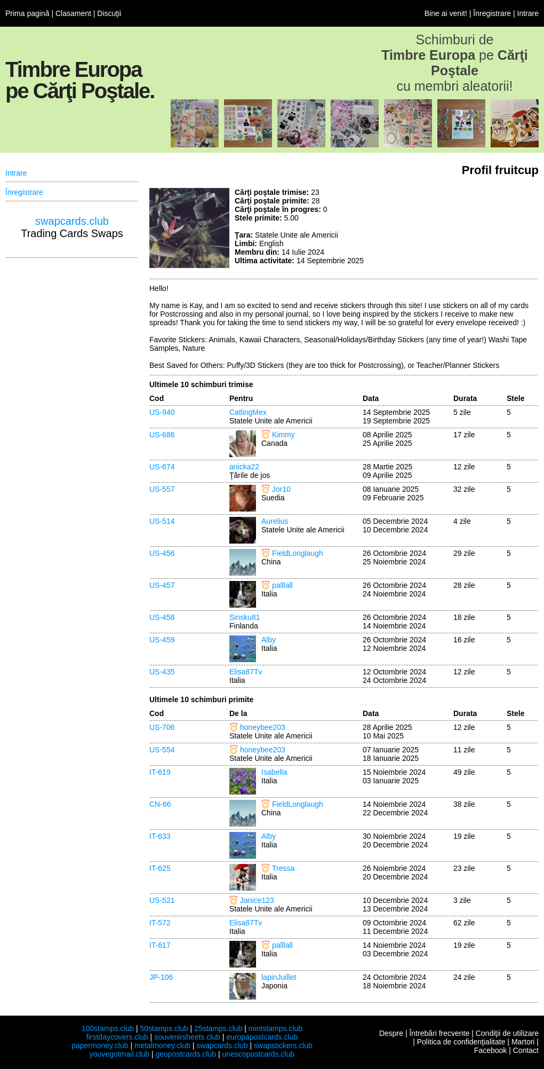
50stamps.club (164, 1028)
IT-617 (160, 945)
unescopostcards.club (258, 1054)
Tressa (283, 868)
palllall (282, 585)
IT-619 (160, 772)
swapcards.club (72, 221)
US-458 (161, 617)
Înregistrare (492, 13)
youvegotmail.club (119, 1054)
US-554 (161, 749)
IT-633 (160, 836)
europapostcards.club (262, 1037)
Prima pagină (27, 13)
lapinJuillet (278, 977)
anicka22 (244, 466)
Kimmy (283, 434)
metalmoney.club (162, 1045)
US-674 (161, 466)
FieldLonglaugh (297, 553)
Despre (391, 1033)
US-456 (161, 553)
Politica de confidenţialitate (461, 1041)
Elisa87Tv (245, 671)
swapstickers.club (283, 1045)
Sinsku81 (244, 617)
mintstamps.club (275, 1028)
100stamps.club (108, 1028)
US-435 (161, 671)
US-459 (161, 639)
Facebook (490, 1050)
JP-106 (161, 977)
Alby (268, 639)
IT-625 (160, 868)
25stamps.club (218, 1028)
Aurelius (275, 521)
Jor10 (281, 489)
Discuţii (109, 13)
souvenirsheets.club (187, 1037)
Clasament (73, 13)
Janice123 (257, 900)
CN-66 (160, 804)
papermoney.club (99, 1045)
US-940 (161, 412)
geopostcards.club (186, 1054)
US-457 (161, 585)
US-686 (161, 434)
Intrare (528, 13)
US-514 (161, 521)
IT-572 (160, 922)
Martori (523, 1041)
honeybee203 (262, 727)
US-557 (161, 489)
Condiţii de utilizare (507, 1033)
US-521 (161, 900)
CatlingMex (248, 412)
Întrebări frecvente (439, 1033)
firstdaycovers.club (117, 1037)
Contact (526, 1050)
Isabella (274, 772)
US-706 (161, 727)
